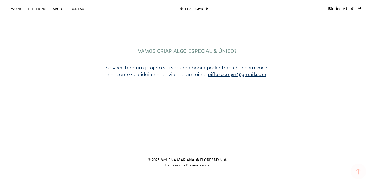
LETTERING (37, 8)
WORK (16, 8)
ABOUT (58, 8)
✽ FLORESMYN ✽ (194, 8)
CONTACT (78, 8)
